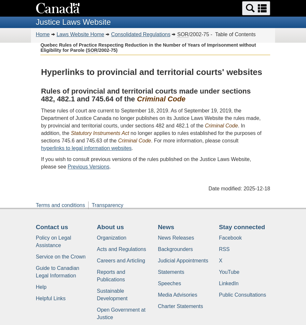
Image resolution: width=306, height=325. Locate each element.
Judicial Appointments (183, 260)
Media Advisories (177, 295)
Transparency (107, 205)
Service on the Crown (61, 256)
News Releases (176, 238)
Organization (112, 238)
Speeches (169, 283)
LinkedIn (229, 283)
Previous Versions (88, 167)
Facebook (230, 238)
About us (110, 227)
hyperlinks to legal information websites (86, 148)
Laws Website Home (80, 34)
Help (41, 287)
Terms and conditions (60, 205)
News (166, 227)
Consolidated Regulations (140, 34)
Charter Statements (180, 306)
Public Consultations (242, 295)
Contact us (52, 227)
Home (43, 34)
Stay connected (242, 227)
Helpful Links (51, 298)
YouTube (229, 272)
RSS (224, 249)
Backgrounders (175, 249)
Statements (171, 272)
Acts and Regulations (121, 249)
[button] (256, 8)
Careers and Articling (121, 260)
